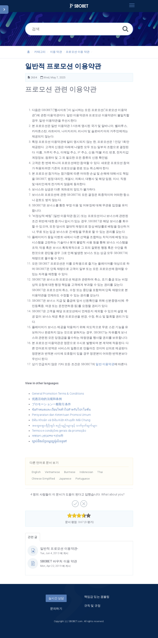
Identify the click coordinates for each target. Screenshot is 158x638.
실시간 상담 (56, 598)
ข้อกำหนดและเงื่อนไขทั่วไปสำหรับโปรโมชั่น (61, 409)
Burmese (69, 472)
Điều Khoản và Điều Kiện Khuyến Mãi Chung (61, 420)
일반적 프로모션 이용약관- (59, 549)
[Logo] (79, 6)
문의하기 (56, 608)
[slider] (79, 515)
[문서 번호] (28, 77)
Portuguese (83, 478)
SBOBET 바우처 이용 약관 (58, 561)
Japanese (65, 478)
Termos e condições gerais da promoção (59, 430)
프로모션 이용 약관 (77, 51)
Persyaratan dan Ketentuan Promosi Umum (61, 414)
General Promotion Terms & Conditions (58, 393)
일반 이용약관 (105, 364)
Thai (100, 472)
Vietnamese (52, 472)
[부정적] (83, 502)
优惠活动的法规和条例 (47, 399)
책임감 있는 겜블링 (97, 596)
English (36, 472)
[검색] (79, 29)
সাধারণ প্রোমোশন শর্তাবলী (47, 436)
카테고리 (39, 51)
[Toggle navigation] (132, 5)
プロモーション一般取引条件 (51, 404)
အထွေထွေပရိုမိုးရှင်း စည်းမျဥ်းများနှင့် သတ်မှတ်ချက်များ (64, 425)
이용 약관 (56, 51)
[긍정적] (75, 502)
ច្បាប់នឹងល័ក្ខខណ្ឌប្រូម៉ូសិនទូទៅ (49, 441)
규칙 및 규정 (92, 605)
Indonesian (86, 472)
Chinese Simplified (43, 478)
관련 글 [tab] (32, 537)
